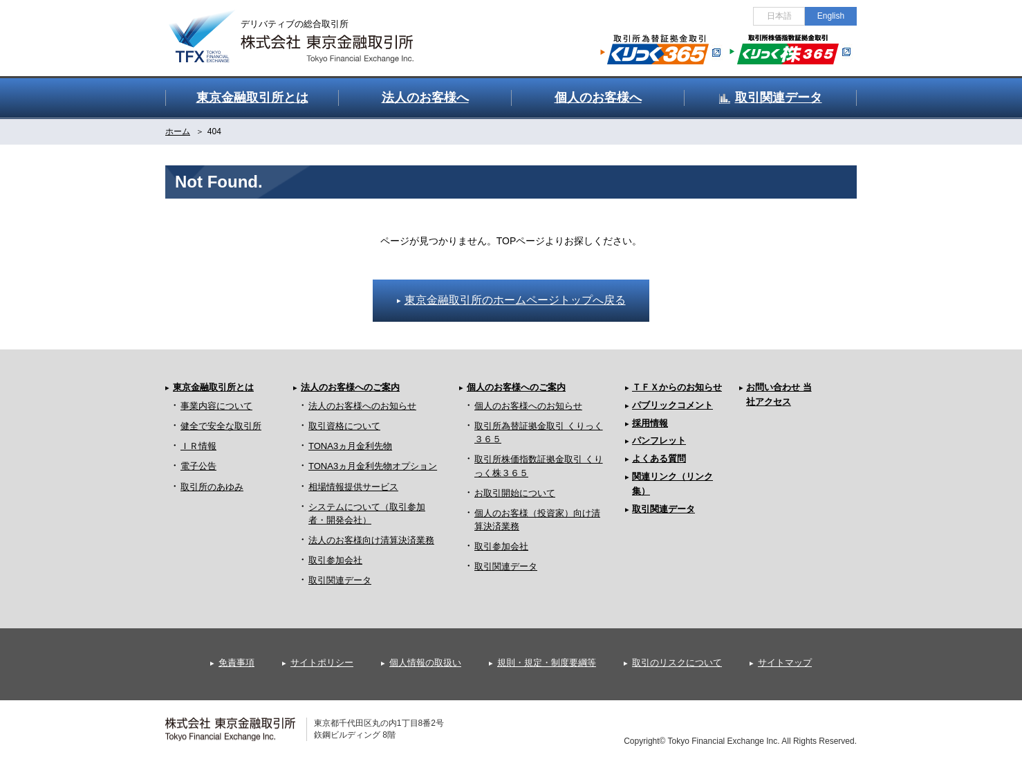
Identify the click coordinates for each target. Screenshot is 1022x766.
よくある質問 (659, 458)
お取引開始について (514, 493)
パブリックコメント (672, 405)
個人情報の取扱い (425, 662)
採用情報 (650, 423)
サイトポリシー (321, 662)
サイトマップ (785, 662)
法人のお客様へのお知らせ (362, 406)
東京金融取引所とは (213, 387)
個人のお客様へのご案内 (516, 387)
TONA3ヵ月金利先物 (350, 446)
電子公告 (198, 466)
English (830, 16)
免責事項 (236, 662)
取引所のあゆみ (211, 487)
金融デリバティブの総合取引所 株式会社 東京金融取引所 (303, 28)
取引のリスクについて (677, 662)
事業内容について (216, 406)
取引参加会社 (335, 560)
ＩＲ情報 (198, 446)
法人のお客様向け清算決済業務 (371, 540)
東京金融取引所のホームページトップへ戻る (515, 300)
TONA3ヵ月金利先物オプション (372, 466)
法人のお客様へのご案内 (350, 387)
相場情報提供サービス (353, 487)
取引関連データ (339, 580)
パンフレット (659, 440)
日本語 (779, 16)
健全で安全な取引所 (220, 426)
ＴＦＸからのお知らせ (677, 387)
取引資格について (344, 426)
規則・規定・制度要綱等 (546, 662)
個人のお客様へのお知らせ (528, 406)
